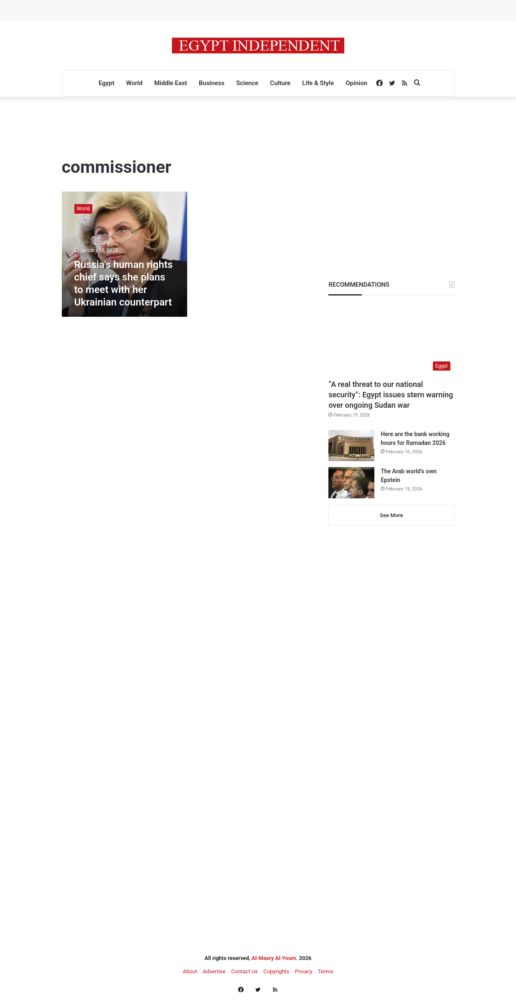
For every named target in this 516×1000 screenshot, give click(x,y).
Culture (280, 83)
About (190, 971)
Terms (325, 971)
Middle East (170, 83)
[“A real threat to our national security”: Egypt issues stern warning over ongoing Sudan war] (391, 339)
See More (391, 515)
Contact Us (244, 971)
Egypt (106, 83)
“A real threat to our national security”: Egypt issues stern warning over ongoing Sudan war (390, 394)
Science (247, 83)
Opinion (356, 83)
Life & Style (318, 83)
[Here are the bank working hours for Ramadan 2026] (351, 445)
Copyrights (276, 971)
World (134, 83)
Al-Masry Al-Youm (274, 958)
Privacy (304, 971)
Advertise (214, 971)
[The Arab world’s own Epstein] (351, 482)
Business (211, 83)
